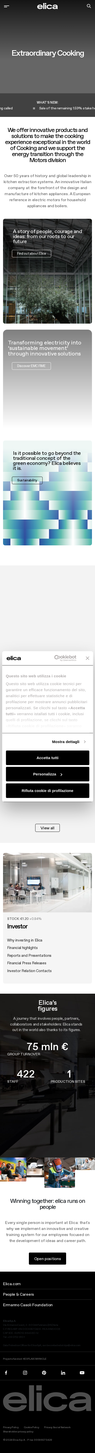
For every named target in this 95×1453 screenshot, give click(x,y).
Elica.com (12, 1283)
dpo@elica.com (72, 1345)
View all (47, 828)
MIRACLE (41, 1358)
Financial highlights (22, 951)
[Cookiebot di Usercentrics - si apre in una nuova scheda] (56, 658)
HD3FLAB (28, 1358)
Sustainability (27, 483)
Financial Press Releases (26, 966)
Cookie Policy (31, 1427)
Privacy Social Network (57, 1427)
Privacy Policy (11, 1427)
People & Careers (18, 1294)
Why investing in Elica (24, 943)
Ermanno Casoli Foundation (28, 1304)
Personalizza (47, 774)
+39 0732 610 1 (16, 1337)
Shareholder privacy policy (18, 1431)
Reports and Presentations (29, 958)
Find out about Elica (31, 256)
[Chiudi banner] (87, 658)
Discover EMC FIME (31, 369)
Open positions (47, 1261)
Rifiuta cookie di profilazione (47, 790)
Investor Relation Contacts (29, 973)
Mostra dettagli (65, 742)
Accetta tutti (47, 757)
